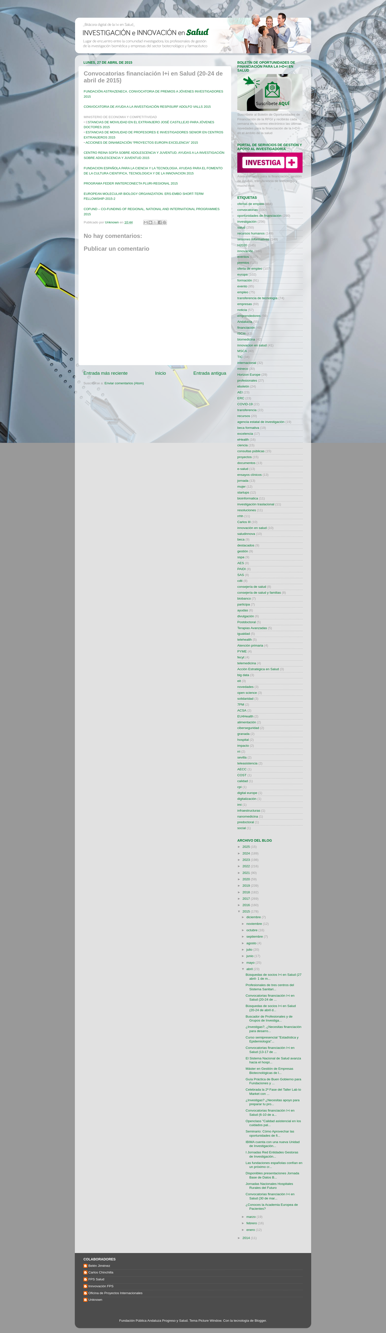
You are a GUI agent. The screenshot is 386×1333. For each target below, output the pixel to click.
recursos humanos (251, 233)
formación (244, 280)
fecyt (240, 657)
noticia (242, 310)
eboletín (243, 386)
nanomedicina (247, 816)
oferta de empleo (249, 268)
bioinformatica (247, 498)
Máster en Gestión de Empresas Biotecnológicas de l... (269, 1070)
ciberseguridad (248, 728)
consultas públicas (250, 451)
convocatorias (247, 210)
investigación (247, 221)
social (241, 828)
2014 (246, 1238)
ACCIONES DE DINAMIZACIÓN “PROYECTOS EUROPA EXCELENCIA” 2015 (141, 142)
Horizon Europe (248, 374)
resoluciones (246, 510)
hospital (243, 740)
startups (243, 492)
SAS (240, 575)
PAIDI (241, 569)
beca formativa (248, 428)
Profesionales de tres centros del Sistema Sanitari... (270, 987)
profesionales (247, 380)
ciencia (242, 445)
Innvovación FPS (100, 1286)
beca (240, 539)
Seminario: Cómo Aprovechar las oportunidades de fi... (270, 1133)
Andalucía (244, 322)
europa (242, 274)
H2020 (242, 245)
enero (251, 1230)
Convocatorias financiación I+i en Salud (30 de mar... (270, 1196)
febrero (252, 1223)
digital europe (247, 793)
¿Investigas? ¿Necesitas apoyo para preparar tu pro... (273, 1102)
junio (250, 956)
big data (243, 675)
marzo (251, 1217)
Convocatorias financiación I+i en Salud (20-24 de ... (270, 997)
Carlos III (244, 522)
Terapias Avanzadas (252, 628)
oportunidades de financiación (259, 215)
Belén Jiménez (99, 1266)
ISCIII (241, 333)
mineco (242, 369)
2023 (246, 860)
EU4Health (245, 716)
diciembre (254, 917)
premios (243, 262)
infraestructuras (248, 810)
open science (247, 693)
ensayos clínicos (249, 475)
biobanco (244, 598)
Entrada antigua (209, 373)
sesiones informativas (253, 239)
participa (243, 604)
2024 (246, 853)
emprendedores (249, 316)
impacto (243, 745)
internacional (246, 363)
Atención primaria (250, 645)
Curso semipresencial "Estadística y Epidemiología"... (272, 1039)
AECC (242, 769)
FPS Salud (96, 1279)
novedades (245, 687)
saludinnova (246, 534)
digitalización (246, 799)
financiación (246, 327)
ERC (240, 398)
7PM (240, 704)
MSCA (242, 351)
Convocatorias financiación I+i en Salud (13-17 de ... (270, 1050)
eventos (243, 257)
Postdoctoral (246, 622)
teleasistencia (247, 763)
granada (243, 734)
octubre (252, 930)
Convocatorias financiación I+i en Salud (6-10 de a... (270, 1112)
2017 (246, 898)
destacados (245, 545)
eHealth (243, 439)
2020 (246, 879)
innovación (245, 251)
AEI (240, 392)
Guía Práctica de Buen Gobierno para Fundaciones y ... (273, 1081)
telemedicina (246, 663)
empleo (242, 292)
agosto (251, 943)
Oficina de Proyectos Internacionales (115, 1293)
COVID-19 (245, 404)
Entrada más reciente (105, 373)
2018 (246, 892)
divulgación (245, 616)
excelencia (245, 433)
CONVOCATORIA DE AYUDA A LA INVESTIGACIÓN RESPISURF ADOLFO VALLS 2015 (147, 106)
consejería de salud (251, 587)
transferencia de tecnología (257, 298)
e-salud (242, 469)
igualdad (243, 634)
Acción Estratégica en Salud (258, 669)
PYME (242, 651)
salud (241, 227)
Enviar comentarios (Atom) (124, 383)
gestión (242, 551)
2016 (246, 905)
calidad (242, 781)
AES (240, 563)
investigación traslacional (255, 504)
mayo (251, 962)
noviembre (254, 924)
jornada (242, 480)
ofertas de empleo (250, 204)
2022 (246, 866)
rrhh (240, 516)
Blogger (260, 1320)
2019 (246, 885)
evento (242, 286)
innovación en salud (252, 528)
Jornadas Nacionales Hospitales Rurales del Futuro (269, 1186)
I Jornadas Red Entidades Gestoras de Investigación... (272, 1154)
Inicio (160, 373)
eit (239, 681)
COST (242, 775)
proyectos (244, 457)
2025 (246, 847)
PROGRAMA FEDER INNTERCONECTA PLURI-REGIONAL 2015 (131, 183)
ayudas (242, 610)
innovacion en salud (252, 345)
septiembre (255, 936)
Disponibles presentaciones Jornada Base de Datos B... (272, 1175)
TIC (240, 357)
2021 (246, 873)
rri (238, 751)
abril (250, 969)
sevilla (242, 757)
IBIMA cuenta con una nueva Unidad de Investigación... (273, 1144)
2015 (246, 911)
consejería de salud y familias (259, 592)
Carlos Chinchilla (100, 1272)
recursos (243, 416)
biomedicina (246, 339)
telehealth (244, 639)
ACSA (241, 710)
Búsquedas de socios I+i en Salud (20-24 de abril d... (271, 1008)
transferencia (247, 410)
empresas (244, 304)
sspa (240, 557)
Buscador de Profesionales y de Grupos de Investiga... (269, 1018)
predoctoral (245, 822)
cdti (239, 581)
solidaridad (245, 698)
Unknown (95, 1300)
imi (239, 804)
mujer (241, 486)
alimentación (246, 722)
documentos (246, 463)
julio (249, 949)
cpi (239, 787)
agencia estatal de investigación (260, 422)
